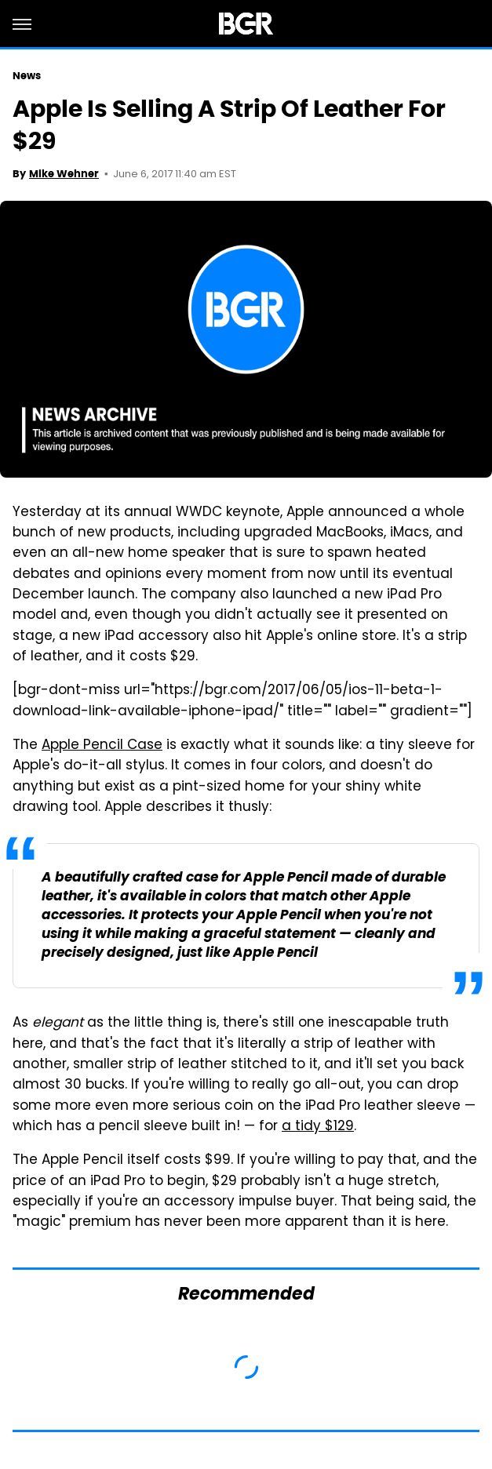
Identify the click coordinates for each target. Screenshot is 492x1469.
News (27, 75)
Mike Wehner (64, 173)
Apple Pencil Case (102, 746)
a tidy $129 (318, 1127)
